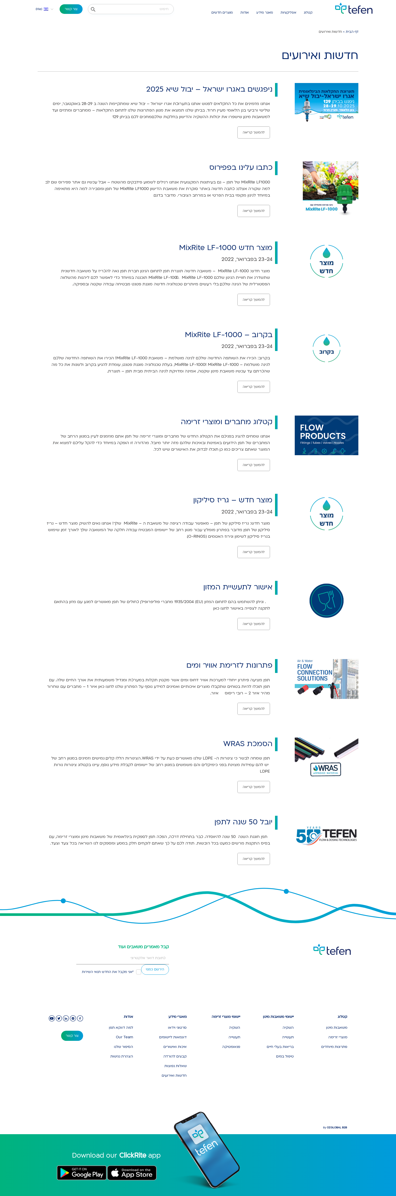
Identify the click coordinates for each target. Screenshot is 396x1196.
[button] (41, 9)
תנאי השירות (91, 972)
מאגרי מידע (177, 1016)
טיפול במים (285, 1056)
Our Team (124, 1037)
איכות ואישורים (175, 1046)
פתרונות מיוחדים (334, 1046)
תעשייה (288, 1037)
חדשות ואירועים (174, 1075)
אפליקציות (288, 12)
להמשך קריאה (254, 132)
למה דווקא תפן (121, 1027)
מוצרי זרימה (337, 1037)
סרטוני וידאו (177, 1027)
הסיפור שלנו (123, 1046)
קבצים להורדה (175, 1056)
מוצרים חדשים (222, 12)
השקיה (288, 1027)
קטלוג (308, 12)
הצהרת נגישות (121, 1056)
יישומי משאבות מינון (278, 1016)
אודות (244, 12)
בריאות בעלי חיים (280, 1046)
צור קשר (71, 9)
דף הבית (352, 32)
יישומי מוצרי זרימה (226, 1016)
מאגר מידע (264, 12)
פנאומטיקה (231, 1046)
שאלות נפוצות (175, 1066)
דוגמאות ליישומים (173, 1037)
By (335, 1127)
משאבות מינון (336, 1027)
